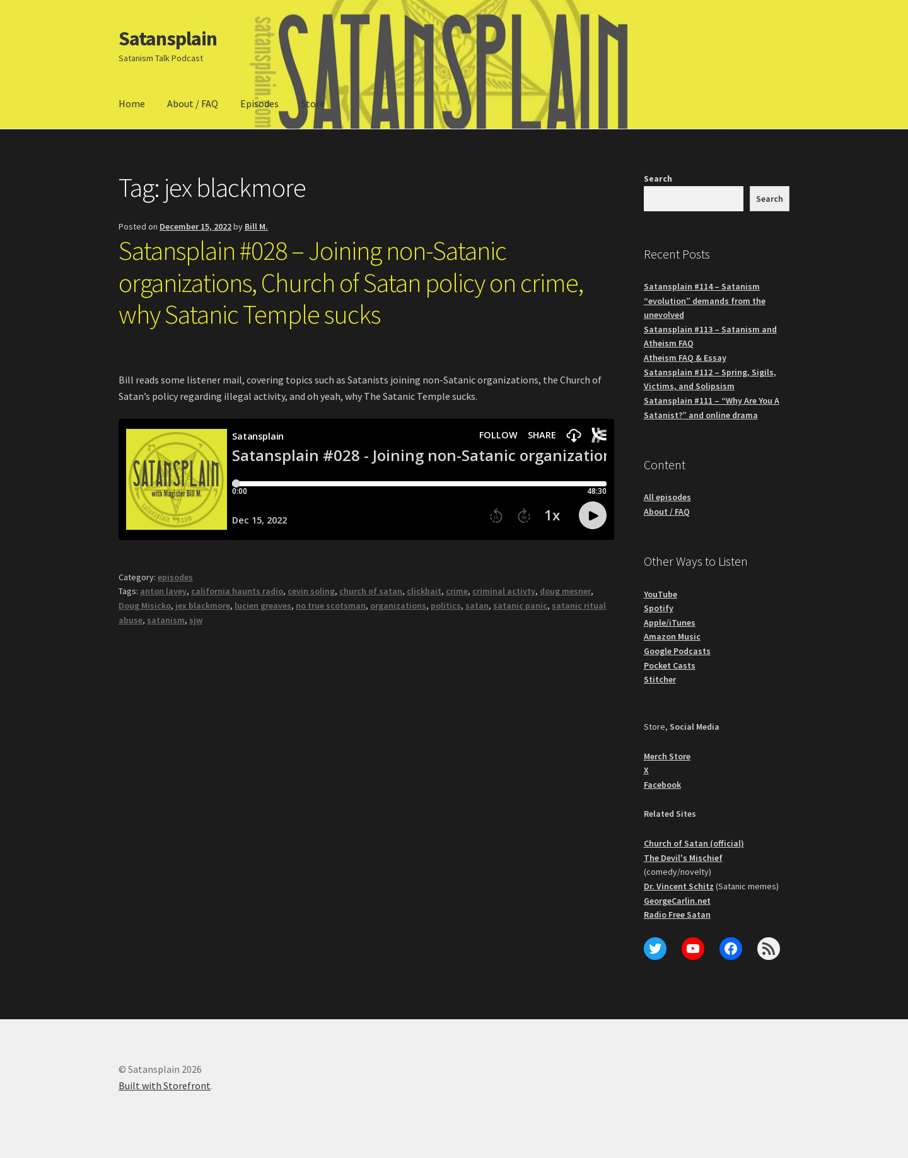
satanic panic (520, 605)
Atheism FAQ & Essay (685, 357)
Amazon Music (672, 636)
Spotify (658, 608)
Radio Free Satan (677, 914)
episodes (175, 577)
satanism (166, 620)
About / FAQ (192, 103)
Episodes (259, 103)
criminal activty (503, 591)
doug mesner (565, 591)
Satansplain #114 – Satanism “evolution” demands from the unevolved (704, 300)
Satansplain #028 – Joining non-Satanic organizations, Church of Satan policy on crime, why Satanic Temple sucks (351, 282)
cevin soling (311, 591)
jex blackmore (202, 605)
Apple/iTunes (670, 622)
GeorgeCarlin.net (677, 900)
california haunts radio (237, 591)
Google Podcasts (677, 651)
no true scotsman (331, 605)
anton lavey (163, 591)
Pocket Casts (670, 665)
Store (313, 103)
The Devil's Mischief (683, 857)
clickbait (424, 591)
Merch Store (667, 756)
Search (658, 178)
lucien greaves (263, 605)
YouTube (660, 594)
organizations (398, 605)
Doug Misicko (145, 605)
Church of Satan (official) (694, 843)
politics (446, 605)
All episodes (667, 497)
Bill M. (256, 226)
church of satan (370, 591)
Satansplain (168, 38)
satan (477, 605)
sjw (195, 620)
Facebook (662, 784)
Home (132, 103)
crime (457, 591)
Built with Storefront (165, 1085)
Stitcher (660, 679)
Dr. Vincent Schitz (679, 886)
